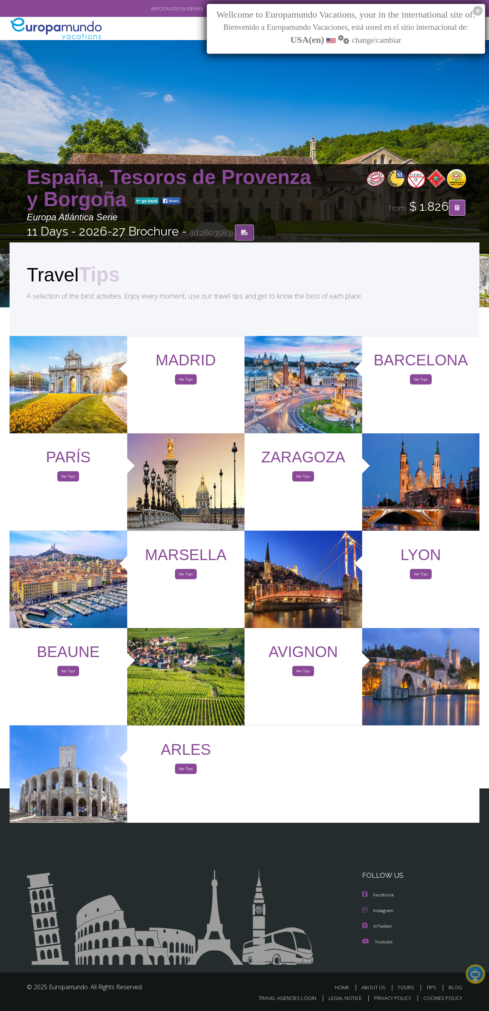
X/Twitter (377, 926)
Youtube (377, 941)
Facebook (378, 895)
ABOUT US (375, 987)
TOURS (407, 987)
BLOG (455, 987)
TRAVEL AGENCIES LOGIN (280, 998)
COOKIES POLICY (441, 998)
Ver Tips (185, 381)
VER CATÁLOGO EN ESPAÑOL (160, 8)
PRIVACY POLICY (389, 998)
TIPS (432, 987)
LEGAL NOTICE (340, 998)
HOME (344, 987)
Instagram (378, 911)
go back (147, 201)
